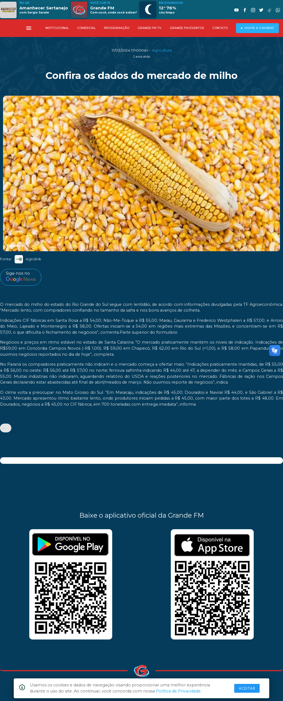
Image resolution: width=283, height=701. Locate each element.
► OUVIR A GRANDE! (257, 28)
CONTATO (220, 28)
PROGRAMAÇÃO (116, 28)
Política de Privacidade (178, 691)
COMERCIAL (86, 28)
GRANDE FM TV (149, 28)
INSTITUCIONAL (57, 28)
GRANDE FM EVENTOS (187, 28)
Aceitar (247, 688)
